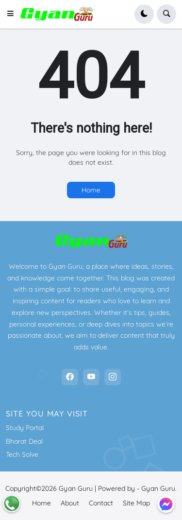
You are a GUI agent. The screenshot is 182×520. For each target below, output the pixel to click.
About (70, 503)
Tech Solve (22, 454)
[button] (13, 14)
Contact (101, 503)
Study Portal (25, 427)
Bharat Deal (24, 441)
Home (91, 190)
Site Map (136, 503)
